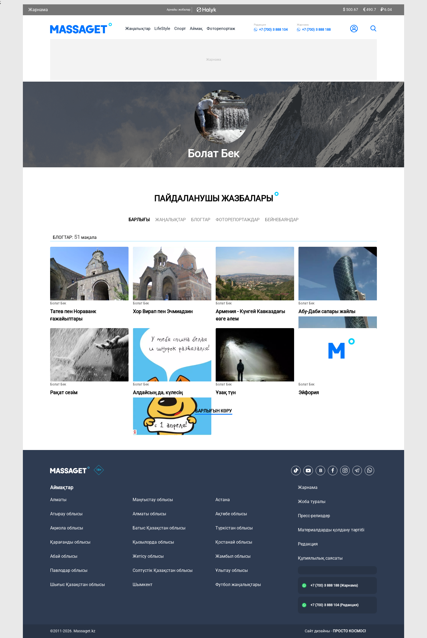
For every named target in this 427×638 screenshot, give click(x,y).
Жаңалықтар (137, 28)
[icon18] (99, 470)
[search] (373, 28)
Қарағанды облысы (70, 542)
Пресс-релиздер (314, 515)
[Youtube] (308, 470)
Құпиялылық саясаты (320, 558)
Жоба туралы (311, 501)
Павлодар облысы (68, 570)
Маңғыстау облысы (153, 499)
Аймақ (196, 28)
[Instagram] (345, 470)
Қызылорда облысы (153, 542)
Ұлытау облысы (231, 570)
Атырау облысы (66, 513)
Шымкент (142, 584)
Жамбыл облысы (233, 556)
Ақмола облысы (66, 528)
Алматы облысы (149, 513)
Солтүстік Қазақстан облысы (163, 570)
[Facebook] (332, 470)
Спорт (180, 28)
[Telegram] (357, 470)
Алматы (58, 499)
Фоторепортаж (221, 28)
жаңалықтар (170, 219)
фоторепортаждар (238, 219)
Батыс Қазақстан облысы (159, 528)
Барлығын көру (213, 411)
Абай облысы (63, 556)
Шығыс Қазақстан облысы (77, 584)
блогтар (200, 219)
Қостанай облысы (233, 542)
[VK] (320, 470)
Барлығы (139, 219)
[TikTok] (296, 470)
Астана (222, 499)
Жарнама (38, 9)
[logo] (81, 28)
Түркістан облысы (234, 528)
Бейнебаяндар (281, 219)
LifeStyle (162, 28)
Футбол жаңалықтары (238, 584)
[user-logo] (354, 28)
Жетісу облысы (148, 556)
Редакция (308, 544)
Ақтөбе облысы (231, 513)
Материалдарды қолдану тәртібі (331, 529)
